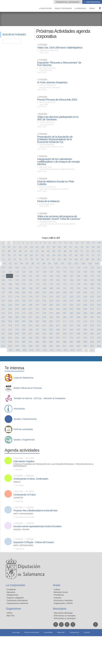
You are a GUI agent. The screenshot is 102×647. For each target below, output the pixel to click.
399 (51, 345)
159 (51, 279)
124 (17, 271)
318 (10, 325)
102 (69, 263)
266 (64, 308)
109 (17, 267)
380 (24, 341)
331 (99, 325)
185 (24, 288)
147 (71, 275)
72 (98, 255)
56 (9, 255)
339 (51, 329)
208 (78, 292)
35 (93, 246)
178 (78, 284)
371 (64, 337)
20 (9, 246)
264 (51, 308)
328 (78, 325)
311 (64, 321)
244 (17, 304)
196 (99, 288)
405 (92, 345)
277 (37, 313)
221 (64, 296)
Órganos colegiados (15, 598)
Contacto (87, 632)
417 (79, 350)
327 (71, 325)
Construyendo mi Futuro (24, 494)
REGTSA (11, 615)
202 (37, 292)
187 (37, 288)
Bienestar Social (61, 592)
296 (64, 317)
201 (30, 292)
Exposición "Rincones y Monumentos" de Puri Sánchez (59, 63)
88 (87, 259)
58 (20, 255)
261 (30, 308)
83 (59, 259)
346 (99, 329)
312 (71, 321)
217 (37, 296)
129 (51, 271)
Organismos (13, 608)
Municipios (59, 608)
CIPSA (9, 613)
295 (58, 317)
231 (30, 300)
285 (92, 313)
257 (3, 308)
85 (70, 259)
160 (58, 279)
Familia (16, 482)
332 (3, 329)
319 (17, 325)
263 (44, 308)
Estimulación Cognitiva (23, 461)
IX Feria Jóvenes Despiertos (52, 82)
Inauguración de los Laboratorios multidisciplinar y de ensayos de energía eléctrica (58, 161)
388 (78, 341)
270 (92, 308)
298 (78, 317)
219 (51, 296)
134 (85, 271)
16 (88, 242)
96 (33, 263)
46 (54, 251)
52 (87, 251)
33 (82, 246)
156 (30, 279)
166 (99, 279)
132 (71, 271)
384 (51, 341)
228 (10, 300)
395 (24, 345)
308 (44, 321)
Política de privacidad (31, 632)
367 (37, 337)
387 (71, 341)
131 (64, 271)
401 (64, 345)
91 (4, 263)
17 (93, 242)
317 (3, 325)
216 (30, 296)
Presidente (11, 589)
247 (37, 304)
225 (92, 296)
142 (37, 275)
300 (92, 317)
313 (78, 321)
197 (3, 292)
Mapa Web (61, 632)
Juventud (18, 498)
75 (14, 259)
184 (17, 288)
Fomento (57, 598)
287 (3, 317)
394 (17, 345)
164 (85, 279)
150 (92, 275)
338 (44, 329)
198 (10, 292)
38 (9, 251)
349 (17, 333)
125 (24, 271)
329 (85, 325)
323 (44, 325)
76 (20, 259)
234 (51, 300)
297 (71, 317)
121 (99, 267)
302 (3, 321)
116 (64, 267)
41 (26, 251)
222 (71, 296)
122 (3, 271)
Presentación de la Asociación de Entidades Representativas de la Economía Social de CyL (54, 139)
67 (70, 255)
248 (44, 304)
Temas (92, 8)
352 (37, 333)
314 (85, 321)
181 (99, 284)
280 (58, 313)
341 (64, 329)
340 (58, 329)
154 (17, 279)
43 (37, 251)
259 (17, 308)
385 (58, 341)
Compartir (3, 358)
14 (76, 242)
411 (38, 350)
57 (14, 255)
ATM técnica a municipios (65, 615)
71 (93, 255)
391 (99, 341)
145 (58, 275)
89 (93, 259)
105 (90, 263)
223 (78, 296)
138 (10, 275)
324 (51, 325)
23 (26, 246)
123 (10, 271)
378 (10, 341)
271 (99, 308)
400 (58, 345)
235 (58, 300)
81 (48, 259)
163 (78, 279)
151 (99, 275)
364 (17, 337)
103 (76, 263)
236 (64, 300)
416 (72, 350)
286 (99, 313)
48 (65, 251)
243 (10, 304)
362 (3, 337)
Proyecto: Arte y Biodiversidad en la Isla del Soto (35, 510)
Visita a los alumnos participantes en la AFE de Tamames (57, 118)
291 (30, 317)
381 (30, 341)
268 (78, 308)
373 (78, 337)
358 (78, 333)
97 (38, 263)
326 (64, 325)
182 (3, 288)
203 (44, 292)
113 (44, 267)
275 (24, 313)
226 (99, 296)
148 (78, 275)
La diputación (45, 8)
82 (54, 259)
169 (17, 284)
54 (98, 251)
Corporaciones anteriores (17, 603)
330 (92, 325)
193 (78, 288)
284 (85, 313)
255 (92, 304)
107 (3, 267)
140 (24, 275)
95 (27, 263)
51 (82, 251)
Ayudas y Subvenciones (25, 419)
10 (54, 242)
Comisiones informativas (17, 600)
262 (37, 308)
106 (97, 263)
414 (59, 350)
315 (92, 321)
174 (51, 284)
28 (54, 246)
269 (85, 308)
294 (51, 317)
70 (87, 255)
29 (59, 246)
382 (37, 341)
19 (3, 246)
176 (64, 284)
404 (85, 345)
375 (92, 337)
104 (83, 263)
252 (71, 304)
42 (31, 251)
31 (70, 246)
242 (3, 304)
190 (58, 288)
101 (62, 263)
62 (42, 255)
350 (24, 333)
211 (99, 292)
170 (24, 284)
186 (30, 288)
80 (42, 259)
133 (78, 271)
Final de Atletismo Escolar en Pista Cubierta (55, 182)
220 (58, 296)
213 (10, 296)
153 (10, 279)
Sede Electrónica (93, 2)
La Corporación (15, 585)
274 (17, 313)
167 (3, 284)
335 (24, 329)
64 (54, 255)
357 (71, 333)
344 (85, 329)
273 (10, 313)
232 (37, 300)
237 (71, 300)
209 (85, 292)
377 (3, 341)
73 (3, 259)
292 (37, 317)
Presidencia (59, 595)
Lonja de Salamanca (23, 378)
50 (76, 251)
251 (64, 304)
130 (58, 271)
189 (51, 288)
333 (10, 329)
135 (92, 271)
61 (37, 255)
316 (99, 321)
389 (85, 341)
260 (24, 308)
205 (58, 292)
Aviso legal (16, 632)
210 (92, 292)
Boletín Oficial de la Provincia (28, 388)
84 (65, 259)
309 (51, 321)
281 (64, 313)
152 (3, 279)
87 (82, 259)
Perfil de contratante (23, 429)
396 (30, 345)
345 (92, 329)
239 (85, 300)
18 (99, 242)
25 (37, 246)
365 (24, 337)
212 (3, 296)
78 (31, 259)
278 (44, 313)
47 (59, 251)
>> (92, 350)
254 (85, 304)
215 (24, 296)
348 (10, 333)
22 (20, 246)
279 (51, 313)
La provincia (80, 8)
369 (51, 337)
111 (30, 267)
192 (71, 288)
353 (44, 333)
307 (37, 321)
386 (64, 341)
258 (10, 308)
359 (85, 333)
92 (10, 263)
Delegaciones (12, 595)
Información (19, 409)
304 (17, 321)
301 (99, 317)
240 (92, 300)
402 (71, 345)
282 (71, 313)
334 (17, 329)
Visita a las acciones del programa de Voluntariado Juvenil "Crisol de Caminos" (59, 217)
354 (51, 333)
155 (24, 279)
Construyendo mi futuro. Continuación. (30, 479)
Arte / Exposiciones (23, 514)
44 (42, 251)
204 (51, 292)
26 (42, 246)
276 (30, 313)
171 (30, 284)
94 (21, 263)
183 (10, 288)
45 (48, 251)
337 (37, 329)
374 (85, 337)
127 (37, 271)
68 (76, 255)
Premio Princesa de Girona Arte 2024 (57, 99)
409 (24, 350)
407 (11, 350)
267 (71, 308)
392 (3, 345)
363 (10, 337)
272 (3, 313)
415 (65, 350)
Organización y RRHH (63, 603)
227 (3, 300)
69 (82, 255)
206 (64, 292)
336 (30, 329)
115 (58, 267)
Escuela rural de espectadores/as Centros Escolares (37, 526)
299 (85, 317)
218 (44, 296)
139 (17, 275)
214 (17, 296)
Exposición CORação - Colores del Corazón (33, 542)
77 (26, 259)
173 (44, 284)
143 (44, 275)
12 (65, 242)
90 (98, 259)
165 (92, 279)
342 (71, 329)
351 (30, 333)
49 (70, 251)
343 (78, 329)
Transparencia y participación (68, 2)
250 (58, 304)
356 (64, 333)
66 (65, 255)
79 (37, 259)
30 (65, 246)
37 (3, 251)
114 (51, 267)
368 (44, 337)
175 (58, 284)
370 (58, 337)
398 (44, 345)
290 (24, 317)
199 (17, 292)
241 (99, 300)
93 (16, 263)
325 (58, 325)
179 (85, 284)
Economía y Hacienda (63, 600)
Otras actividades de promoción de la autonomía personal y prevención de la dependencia (53, 465)
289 (17, 317)
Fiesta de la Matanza (48, 201)
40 (20, 251)
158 (44, 279)
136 (99, 271)
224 (85, 296)
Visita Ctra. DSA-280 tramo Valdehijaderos (59, 47)
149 (85, 275)
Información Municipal (63, 613)
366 (30, 337)
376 (99, 337)
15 (82, 242)
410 (31, 350)
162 (71, 279)
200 (24, 292)
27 (48, 246)
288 (10, 317)
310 (58, 321)
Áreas (56, 585)
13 (71, 242)
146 (64, 275)
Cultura (57, 589)
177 (71, 284)
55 (3, 255)
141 (30, 275)
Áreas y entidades (63, 8)
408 (18, 350)
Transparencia (74, 632)
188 (44, 288)
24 (31, 246)
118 (78, 267)
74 (9, 259)
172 (37, 284)
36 (98, 246)
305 (24, 321)
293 (44, 317)
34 (87, 246)
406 (99, 345)
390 (92, 341)
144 (51, 275)
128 (44, 271)
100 (56, 263)
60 (31, 255)
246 (30, 304)
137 (3, 275)
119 (85, 267)
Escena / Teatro (21, 530)
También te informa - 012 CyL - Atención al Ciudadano (39, 398)
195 (92, 288)
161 (64, 279)
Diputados (11, 592)
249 (51, 304)
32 (76, 246)
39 (14, 251)
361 (99, 333)
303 (10, 321)
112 (37, 267)
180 (92, 284)
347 (3, 333)
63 (48, 255)
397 (37, 345)
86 (76, 259)
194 (85, 288)
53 (93, 251)
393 (10, 345)
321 (30, 325)
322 (37, 325)
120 (92, 267)
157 (37, 279)
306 (30, 321)
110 (24, 267)
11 (60, 242)
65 (59, 255)
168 (10, 284)
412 (45, 350)
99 (49, 263)
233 (44, 300)
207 (71, 292)
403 (78, 345)
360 (92, 333)
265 (58, 308)
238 (78, 300)
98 (44, 263)
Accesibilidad (47, 632)
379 (17, 341)
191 (64, 288)
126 (30, 271)
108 (10, 267)
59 (26, 255)
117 (71, 267)
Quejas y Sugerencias (24, 440)
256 (99, 304)
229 (17, 300)
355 (58, 333)
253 (78, 304)
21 (14, 246)
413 (52, 350)
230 (24, 300)
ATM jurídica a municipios (65, 618)
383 (44, 341)
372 (71, 337)
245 (24, 304)
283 (78, 313)
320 (24, 325)
